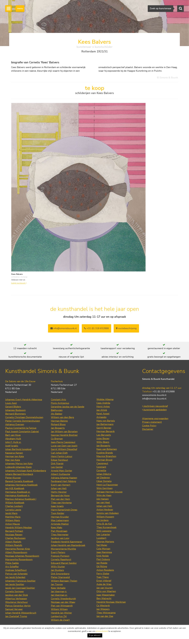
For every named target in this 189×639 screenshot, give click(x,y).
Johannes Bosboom (15, 410)
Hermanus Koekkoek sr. (17, 492)
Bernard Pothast (14, 531)
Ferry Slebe (102, 573)
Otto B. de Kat (104, 523)
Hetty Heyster (59, 492)
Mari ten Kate (12, 460)
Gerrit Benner (103, 427)
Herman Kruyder (60, 516)
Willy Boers (102, 442)
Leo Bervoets (103, 435)
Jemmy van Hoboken (107, 513)
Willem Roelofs (13, 545)
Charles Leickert (14, 506)
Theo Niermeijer (60, 534)
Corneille (101, 470)
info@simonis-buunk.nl (154, 398)
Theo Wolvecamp (106, 612)
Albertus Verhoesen (16, 598)
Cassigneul (102, 463)
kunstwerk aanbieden (154, 409)
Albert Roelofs (13, 541)
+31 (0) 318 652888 (96, 328)
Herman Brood (104, 459)
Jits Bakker (56, 413)
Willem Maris (12, 520)
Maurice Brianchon (106, 456)
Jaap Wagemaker (105, 594)
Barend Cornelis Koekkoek (19, 481)
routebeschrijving (126, 328)
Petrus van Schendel (16, 573)
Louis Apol (11, 403)
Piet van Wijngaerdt (62, 605)
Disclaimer (147, 429)
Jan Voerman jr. (59, 591)
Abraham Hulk (13, 438)
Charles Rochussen (15, 538)
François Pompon (60, 556)
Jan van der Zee (104, 616)
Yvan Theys (102, 577)
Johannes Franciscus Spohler (20, 580)
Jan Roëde (101, 562)
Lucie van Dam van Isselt (64, 445)
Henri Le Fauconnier (107, 484)
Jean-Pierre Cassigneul (63, 442)
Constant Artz (58, 399)
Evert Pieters (58, 552)
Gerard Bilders (13, 406)
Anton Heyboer (104, 509)
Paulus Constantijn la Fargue (20, 428)
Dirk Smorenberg (60, 573)
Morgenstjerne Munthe (63, 548)
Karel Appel (102, 413)
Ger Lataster (103, 534)
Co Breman (57, 438)
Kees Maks (56, 527)
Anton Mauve (12, 524)
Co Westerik (103, 605)
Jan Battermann (104, 424)
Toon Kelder (57, 513)
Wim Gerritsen (104, 488)
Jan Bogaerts (58, 428)
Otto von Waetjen (106, 591)
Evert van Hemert (60, 484)
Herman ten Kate (14, 456)
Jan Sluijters (57, 570)
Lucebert (101, 538)
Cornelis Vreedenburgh (63, 598)
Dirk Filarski (57, 463)
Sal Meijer (101, 545)
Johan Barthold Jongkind (18, 449)
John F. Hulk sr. (13, 442)
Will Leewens (103, 530)
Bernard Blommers (15, 413)
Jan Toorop (57, 584)
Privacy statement (152, 422)
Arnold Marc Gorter (61, 470)
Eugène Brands (104, 452)
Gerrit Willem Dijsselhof (64, 449)
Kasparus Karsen (14, 452)
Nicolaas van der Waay (63, 602)
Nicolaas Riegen (13, 534)
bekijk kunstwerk (19, 283)
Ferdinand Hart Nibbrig (63, 481)
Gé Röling (101, 566)
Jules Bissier (102, 438)
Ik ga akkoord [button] (94, 635)
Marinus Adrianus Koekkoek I (20, 499)
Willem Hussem (105, 516)
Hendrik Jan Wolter (61, 612)
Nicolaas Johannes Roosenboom (22, 556)
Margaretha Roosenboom (19, 559)
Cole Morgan (103, 548)
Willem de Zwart (60, 619)
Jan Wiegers (103, 609)
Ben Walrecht (103, 598)
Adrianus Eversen (14, 424)
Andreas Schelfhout (16, 570)
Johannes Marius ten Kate (19, 463)
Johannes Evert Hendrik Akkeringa (23, 399)
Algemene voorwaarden (155, 418)
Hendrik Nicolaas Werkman (111, 602)
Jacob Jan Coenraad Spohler (20, 588)
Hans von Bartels (105, 420)
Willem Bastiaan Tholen (64, 580)
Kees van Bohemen (106, 449)
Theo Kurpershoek (106, 527)
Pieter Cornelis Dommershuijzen (22, 420)
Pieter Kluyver (13, 477)
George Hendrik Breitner (64, 435)
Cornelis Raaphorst (61, 559)
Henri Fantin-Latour (61, 456)
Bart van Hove (13, 435)
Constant (101, 467)
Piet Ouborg (103, 559)
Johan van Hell (59, 488)
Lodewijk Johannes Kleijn (18, 467)
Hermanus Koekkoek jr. (17, 495)
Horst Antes (103, 406)
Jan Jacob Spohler (14, 584)
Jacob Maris (11, 513)
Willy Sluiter (58, 566)
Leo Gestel (57, 467)
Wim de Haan (103, 495)
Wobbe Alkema (104, 399)
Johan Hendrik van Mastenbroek (68, 545)
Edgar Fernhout (59, 460)
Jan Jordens (102, 520)
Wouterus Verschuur (16, 602)
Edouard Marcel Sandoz (64, 563)
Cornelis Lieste (13, 509)
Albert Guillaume (60, 474)
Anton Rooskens (105, 570)
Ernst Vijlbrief (103, 580)
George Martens (105, 541)
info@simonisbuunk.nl (63, 328)
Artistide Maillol (60, 524)
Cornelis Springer (14, 591)
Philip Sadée (12, 563)
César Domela (103, 481)
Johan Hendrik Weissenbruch (20, 612)
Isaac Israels (57, 506)
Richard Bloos (58, 424)
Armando (101, 417)
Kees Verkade (58, 588)
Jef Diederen (103, 477)
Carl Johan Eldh (59, 452)
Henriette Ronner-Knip (17, 548)
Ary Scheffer (12, 566)
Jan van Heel (103, 502)
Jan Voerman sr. (59, 595)
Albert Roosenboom (16, 552)
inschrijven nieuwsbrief (155, 406)
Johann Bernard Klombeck (19, 474)
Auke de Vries (103, 584)
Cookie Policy (149, 425)
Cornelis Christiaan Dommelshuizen (24, 417)
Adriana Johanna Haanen (64, 477)
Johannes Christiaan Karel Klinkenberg (25, 470)
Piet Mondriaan (59, 531)
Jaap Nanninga (104, 552)
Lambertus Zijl (59, 616)
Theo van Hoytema (61, 502)
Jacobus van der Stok (16, 595)
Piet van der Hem (60, 499)
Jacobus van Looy (60, 538)
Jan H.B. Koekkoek (14, 488)
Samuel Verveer (14, 609)
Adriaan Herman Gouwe (109, 491)
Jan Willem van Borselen (64, 431)
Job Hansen (102, 499)
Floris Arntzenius (60, 403)
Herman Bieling (59, 420)
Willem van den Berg (62, 417)
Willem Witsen (59, 609)
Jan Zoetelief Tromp (16, 616)
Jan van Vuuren (104, 587)
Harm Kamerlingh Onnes (64, 509)
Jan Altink (101, 410)
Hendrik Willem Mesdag (18, 527)
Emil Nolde (102, 555)
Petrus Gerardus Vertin (17, 605)
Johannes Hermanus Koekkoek (21, 484)
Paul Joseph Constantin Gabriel (22, 431)
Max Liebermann (60, 520)
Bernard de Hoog (60, 495)
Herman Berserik (105, 431)
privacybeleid (102, 631)
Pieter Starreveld (60, 577)
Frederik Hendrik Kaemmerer (66, 541)
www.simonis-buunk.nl (154, 395)
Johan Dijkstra (103, 474)
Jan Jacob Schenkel (15, 577)
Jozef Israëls (11, 445)
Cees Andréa (103, 403)
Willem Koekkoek (14, 502)
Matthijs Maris (12, 516)
